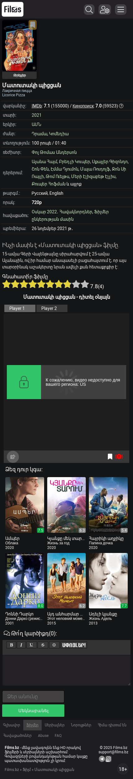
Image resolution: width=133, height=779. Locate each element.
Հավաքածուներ (17, 735)
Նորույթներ (81, 725)
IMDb (37, 105)
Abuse (43, 735)
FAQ (58, 735)
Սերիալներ (55, 725)
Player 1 (17, 308)
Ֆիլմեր (32, 725)
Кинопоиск (83, 105)
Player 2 (49, 308)
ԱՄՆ (36, 124)
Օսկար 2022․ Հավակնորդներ (62, 211)
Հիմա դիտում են (112, 725)
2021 (37, 115)
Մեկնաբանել (33, 710)
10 (84, 284)
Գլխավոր (11, 725)
